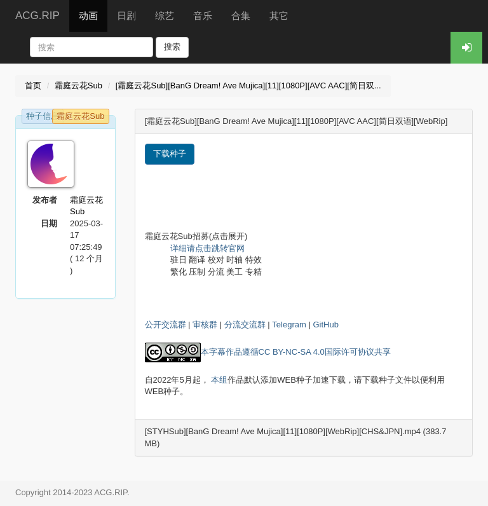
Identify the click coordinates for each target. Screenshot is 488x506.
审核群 (205, 324)
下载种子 (169, 153)
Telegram (289, 324)
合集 (240, 15)
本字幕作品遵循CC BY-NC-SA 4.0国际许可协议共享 (296, 352)
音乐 (202, 15)
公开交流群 (165, 324)
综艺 (164, 15)
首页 (33, 85)
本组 (219, 380)
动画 (88, 15)
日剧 (126, 15)
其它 (278, 15)
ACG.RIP (37, 16)
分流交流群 (245, 324)
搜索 (172, 46)
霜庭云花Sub (78, 85)
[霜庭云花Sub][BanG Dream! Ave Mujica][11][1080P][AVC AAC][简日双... (248, 85)
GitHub (325, 324)
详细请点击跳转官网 (207, 248)
